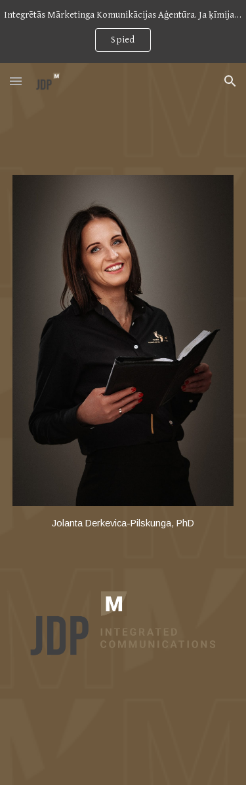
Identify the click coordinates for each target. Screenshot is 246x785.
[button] (15, 81)
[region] (123, 31)
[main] (123, 523)
